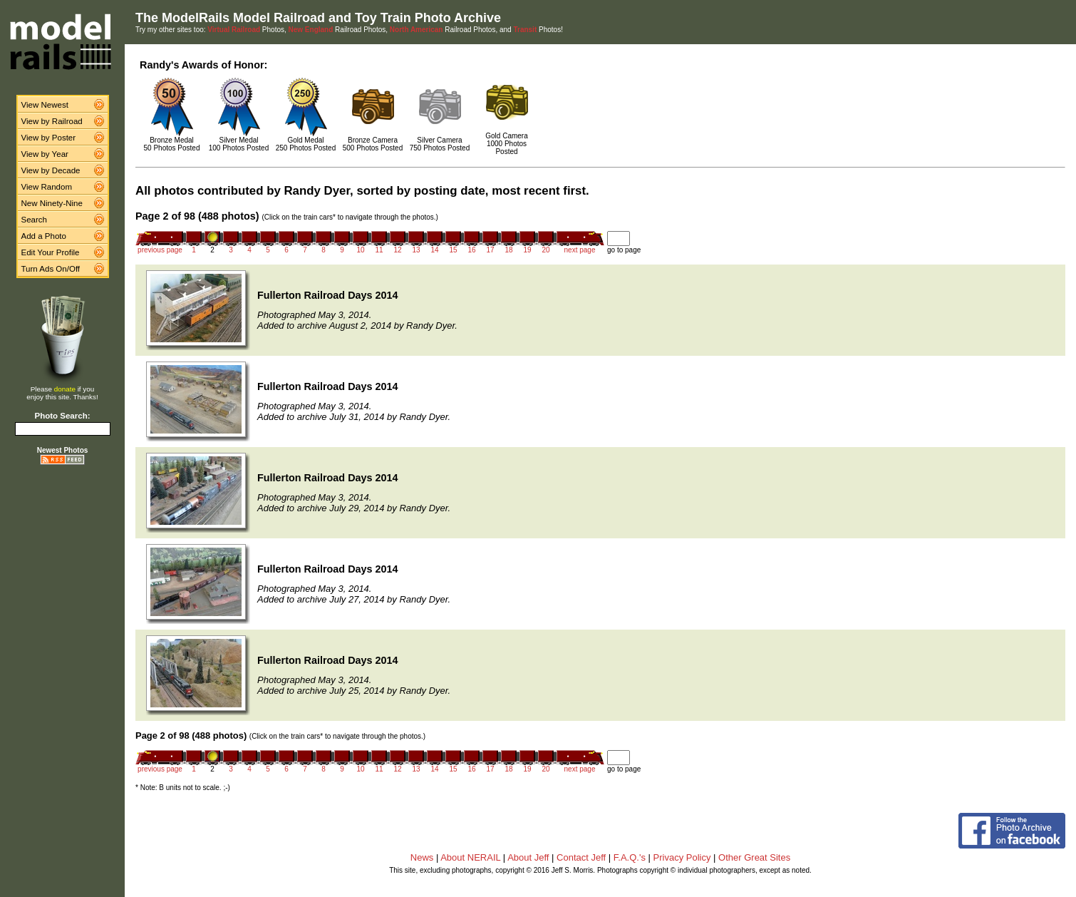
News (422, 857)
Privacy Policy (682, 857)
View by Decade (51, 170)
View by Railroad (52, 121)
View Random (46, 187)
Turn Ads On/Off (51, 269)
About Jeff (528, 857)
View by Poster (48, 137)
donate (65, 389)
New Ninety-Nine (52, 203)
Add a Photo (43, 236)
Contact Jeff (581, 857)
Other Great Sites (754, 857)
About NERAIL (470, 857)
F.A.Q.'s (630, 857)
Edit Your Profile (50, 252)
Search (34, 219)
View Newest (44, 105)
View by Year (44, 154)
